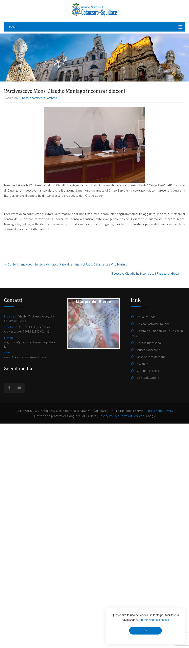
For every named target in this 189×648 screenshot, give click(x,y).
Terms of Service (131, 416)
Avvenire (142, 364)
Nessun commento (33, 98)
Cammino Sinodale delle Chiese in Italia (157, 333)
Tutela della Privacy (159, 411)
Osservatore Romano (151, 357)
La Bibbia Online (148, 378)
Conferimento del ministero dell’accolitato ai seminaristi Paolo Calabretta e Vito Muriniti (66, 264)
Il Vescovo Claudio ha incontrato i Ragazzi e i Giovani (148, 273)
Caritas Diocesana (149, 343)
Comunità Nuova (148, 371)
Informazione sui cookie (154, 619)
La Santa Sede (146, 317)
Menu (12, 27)
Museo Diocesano (148, 350)
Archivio (52, 98)
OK (145, 630)
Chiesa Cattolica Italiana (153, 324)
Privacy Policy (108, 416)
